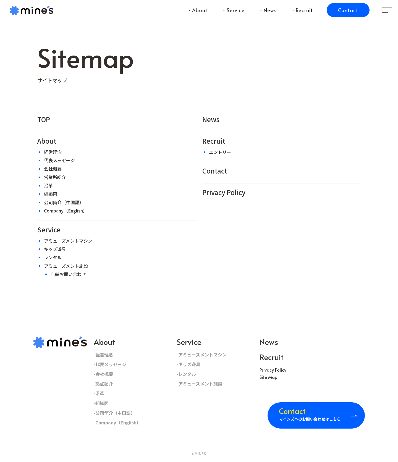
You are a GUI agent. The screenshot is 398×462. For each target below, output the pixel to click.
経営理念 (53, 152)
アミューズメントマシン (68, 240)
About (46, 141)
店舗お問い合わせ (68, 274)
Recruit (213, 141)
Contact (214, 170)
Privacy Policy (223, 192)
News (210, 119)
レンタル (53, 257)
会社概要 (53, 168)
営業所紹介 (55, 177)
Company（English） (65, 210)
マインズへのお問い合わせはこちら (310, 413)
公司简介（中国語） (64, 202)
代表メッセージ (59, 160)
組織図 (50, 194)
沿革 (48, 185)
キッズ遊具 (55, 249)
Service (49, 229)
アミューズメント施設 (66, 265)
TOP (43, 119)
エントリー (220, 152)
